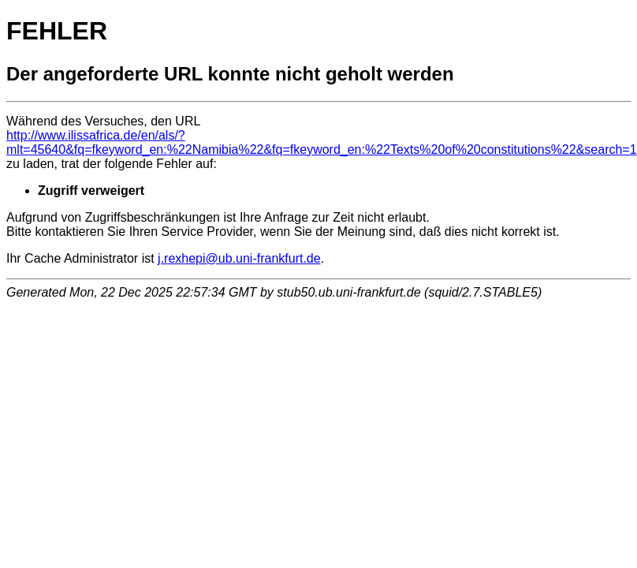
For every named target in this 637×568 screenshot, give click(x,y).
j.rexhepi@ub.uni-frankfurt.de (239, 258)
